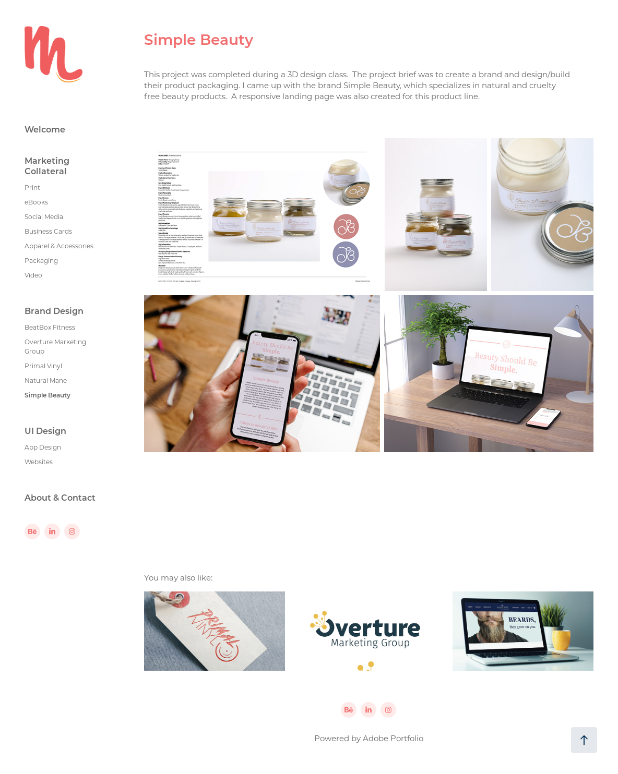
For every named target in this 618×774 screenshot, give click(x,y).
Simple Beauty (47, 395)
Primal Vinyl (43, 365)
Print (32, 187)
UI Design (45, 430)
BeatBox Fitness (50, 327)
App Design (43, 447)
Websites (39, 461)
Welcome (45, 129)
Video (33, 275)
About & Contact (60, 497)
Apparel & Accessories (59, 245)
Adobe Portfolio (393, 738)
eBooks (36, 202)
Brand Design (54, 310)
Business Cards (48, 231)
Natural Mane (46, 380)
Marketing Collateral (47, 165)
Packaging (41, 260)
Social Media (44, 216)
